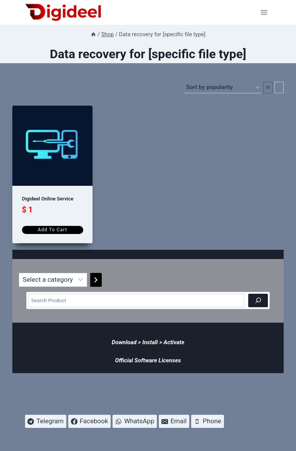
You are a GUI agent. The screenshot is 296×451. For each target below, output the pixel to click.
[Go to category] (96, 280)
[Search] (258, 300)
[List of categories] (53, 280)
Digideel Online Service (48, 199)
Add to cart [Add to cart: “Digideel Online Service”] (52, 229)
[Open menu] (264, 12)
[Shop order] (222, 87)
